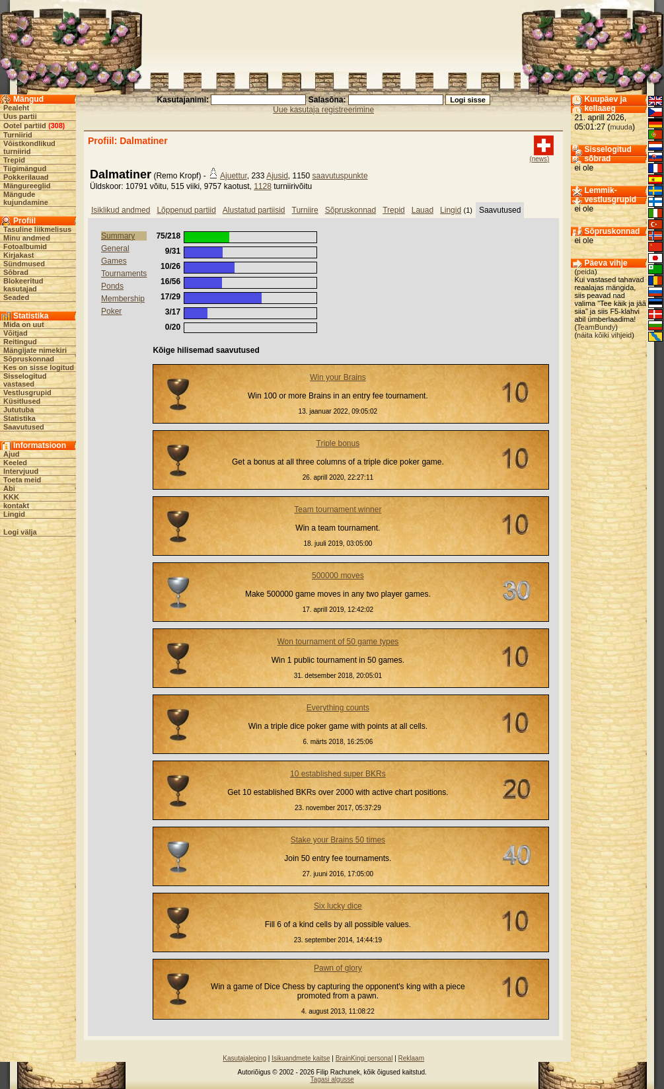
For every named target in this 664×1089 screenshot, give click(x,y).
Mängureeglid (27, 186)
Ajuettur (233, 175)
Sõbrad (15, 272)
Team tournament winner (337, 509)
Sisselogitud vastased (24, 380)
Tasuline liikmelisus (37, 229)
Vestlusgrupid (27, 392)
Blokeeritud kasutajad (23, 285)
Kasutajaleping (244, 1058)
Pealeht (16, 108)
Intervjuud (20, 471)
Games (114, 261)
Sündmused (24, 264)
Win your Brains (338, 377)
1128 (263, 186)
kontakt (16, 505)
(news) (539, 159)
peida (586, 272)
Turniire (305, 210)
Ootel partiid (24, 126)
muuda (621, 127)
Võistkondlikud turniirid (29, 147)
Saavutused (23, 427)
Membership (123, 298)
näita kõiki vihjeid (604, 335)
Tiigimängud (24, 168)
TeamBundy (596, 327)
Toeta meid (22, 480)
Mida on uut (23, 324)
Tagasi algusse (332, 1079)
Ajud (11, 454)
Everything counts (338, 707)
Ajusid (277, 175)
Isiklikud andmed (120, 210)
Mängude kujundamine (25, 198)
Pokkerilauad (25, 177)
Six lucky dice (338, 906)
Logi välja (20, 532)
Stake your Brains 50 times (338, 840)
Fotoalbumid (25, 246)
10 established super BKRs (338, 773)
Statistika (19, 418)
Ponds (112, 286)
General (115, 248)
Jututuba (18, 410)
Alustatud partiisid (254, 210)
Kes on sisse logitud (38, 367)
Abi (9, 488)
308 (56, 126)
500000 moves (338, 575)
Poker (111, 311)
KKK (11, 497)
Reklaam (411, 1058)
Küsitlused (21, 401)
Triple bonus (338, 443)
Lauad (422, 210)
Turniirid (17, 135)
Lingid (14, 514)
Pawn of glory (338, 968)
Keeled (15, 463)
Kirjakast (18, 255)
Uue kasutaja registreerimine (323, 109)
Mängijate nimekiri (35, 350)
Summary (118, 236)
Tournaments (124, 273)
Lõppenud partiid (186, 210)
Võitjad (15, 333)
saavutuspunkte (340, 175)
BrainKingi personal (364, 1058)
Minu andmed (26, 238)
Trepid (14, 160)
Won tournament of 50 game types (337, 641)
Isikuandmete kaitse (301, 1058)
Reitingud (20, 342)
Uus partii (20, 116)
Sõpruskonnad (28, 359)
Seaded (16, 297)
